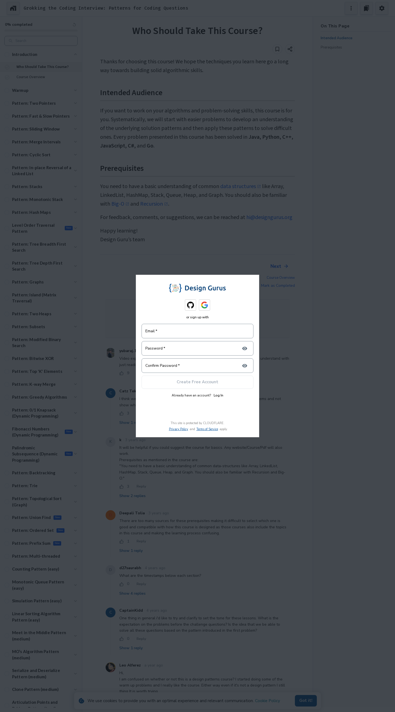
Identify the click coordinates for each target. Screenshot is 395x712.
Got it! (306, 701)
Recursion (154, 204)
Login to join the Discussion (197, 323)
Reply (141, 373)
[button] (41, 54)
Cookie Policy (267, 701)
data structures (240, 186)
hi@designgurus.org (269, 217)
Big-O (120, 204)
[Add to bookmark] (277, 49)
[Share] (290, 49)
